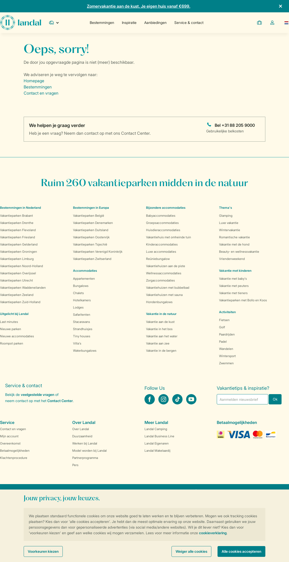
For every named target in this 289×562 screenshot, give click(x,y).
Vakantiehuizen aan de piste (165, 266)
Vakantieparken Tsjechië (90, 244)
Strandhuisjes (82, 329)
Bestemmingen (102, 22)
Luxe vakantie (228, 223)
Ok (275, 399)
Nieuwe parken (10, 329)
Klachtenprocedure (13, 458)
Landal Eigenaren (156, 443)
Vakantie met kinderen (235, 271)
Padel (223, 341)
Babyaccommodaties (160, 215)
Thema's (225, 208)
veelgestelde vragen (37, 394)
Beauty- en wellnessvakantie (239, 251)
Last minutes (9, 322)
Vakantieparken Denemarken (93, 223)
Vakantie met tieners (233, 293)
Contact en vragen (41, 93)
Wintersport (227, 356)
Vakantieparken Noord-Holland (21, 266)
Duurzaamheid (82, 436)
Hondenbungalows (159, 302)
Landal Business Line (159, 436)
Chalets (78, 293)
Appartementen (84, 278)
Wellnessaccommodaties (163, 273)
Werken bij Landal (84, 443)
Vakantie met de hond (234, 244)
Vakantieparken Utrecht (16, 280)
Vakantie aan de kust (160, 322)
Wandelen (226, 349)
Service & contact (188, 22)
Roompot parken (11, 343)
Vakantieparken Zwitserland (92, 259)
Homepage (34, 80)
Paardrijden (227, 334)
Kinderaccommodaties (162, 244)
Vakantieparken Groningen (18, 251)
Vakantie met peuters (234, 286)
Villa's (77, 343)
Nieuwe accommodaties (17, 336)
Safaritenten (81, 314)
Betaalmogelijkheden (15, 450)
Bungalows (80, 286)
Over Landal (80, 429)
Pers (75, 465)
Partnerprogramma (85, 458)
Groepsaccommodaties (162, 223)
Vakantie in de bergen (161, 350)
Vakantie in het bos (159, 329)
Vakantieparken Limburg (17, 259)
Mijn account (9, 436)
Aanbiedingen (155, 22)
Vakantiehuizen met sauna (164, 295)
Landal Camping (155, 429)
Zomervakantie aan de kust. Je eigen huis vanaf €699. (138, 6)
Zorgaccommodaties (160, 280)
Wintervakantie (229, 230)
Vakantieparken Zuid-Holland (20, 302)
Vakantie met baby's (233, 278)
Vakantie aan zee (157, 343)
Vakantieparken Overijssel (18, 273)
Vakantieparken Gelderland (19, 244)
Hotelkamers (82, 300)
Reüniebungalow (158, 259)
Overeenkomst (10, 443)
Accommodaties (85, 271)
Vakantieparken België (88, 215)
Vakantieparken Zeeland (16, 295)
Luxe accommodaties (161, 251)
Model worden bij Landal (89, 450)
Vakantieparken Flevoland (18, 230)
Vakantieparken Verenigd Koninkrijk (97, 251)
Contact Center (60, 400)
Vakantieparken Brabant (16, 215)
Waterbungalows (84, 350)
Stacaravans (81, 322)
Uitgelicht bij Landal (14, 314)
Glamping (225, 215)
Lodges (78, 307)
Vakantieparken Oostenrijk (91, 237)
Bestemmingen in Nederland (20, 208)
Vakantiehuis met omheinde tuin (168, 237)
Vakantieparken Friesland (17, 237)
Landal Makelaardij (157, 450)
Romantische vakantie (234, 237)
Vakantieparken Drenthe (16, 223)
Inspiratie (129, 22)
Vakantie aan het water (161, 336)
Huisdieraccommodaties (163, 230)
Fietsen (224, 320)
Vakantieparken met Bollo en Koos (243, 300)
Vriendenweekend (232, 259)
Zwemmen (226, 363)
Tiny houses (81, 336)
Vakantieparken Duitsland (90, 230)
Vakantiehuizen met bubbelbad (167, 287)
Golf (222, 327)
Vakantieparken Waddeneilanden (23, 287)
